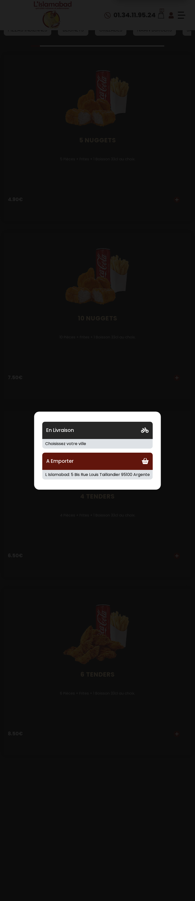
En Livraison (60, 430)
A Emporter (60, 461)
